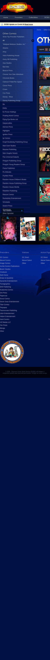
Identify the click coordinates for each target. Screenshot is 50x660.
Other (2, 331)
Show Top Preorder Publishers (13, 37)
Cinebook (3, 272)
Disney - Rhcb (8, 97)
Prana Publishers (9, 168)
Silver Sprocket (8, 213)
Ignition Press (7, 134)
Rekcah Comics (8, 194)
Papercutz (3, 296)
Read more (29, 24)
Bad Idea (6, 67)
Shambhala (7, 210)
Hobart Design (43, 373)
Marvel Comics (5, 260)
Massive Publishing (9, 149)
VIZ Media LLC (5, 322)
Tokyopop (3, 307)
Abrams (5, 48)
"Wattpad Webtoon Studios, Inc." (14, 44)
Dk (4, 104)
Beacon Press (8, 71)
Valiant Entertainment (7, 316)
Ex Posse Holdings (9, 112)
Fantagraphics (5, 284)
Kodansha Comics (6, 290)
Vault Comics (4, 319)
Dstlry (5, 108)
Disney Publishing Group (11, 101)
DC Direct (25, 257)
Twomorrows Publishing (8, 310)
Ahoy (4, 52)
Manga (2, 328)
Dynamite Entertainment (8, 281)
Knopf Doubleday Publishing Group (15, 142)
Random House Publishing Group (15, 183)
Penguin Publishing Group (12, 161)
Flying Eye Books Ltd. (10, 119)
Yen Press (3, 325)
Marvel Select (27, 260)
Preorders (19, 17)
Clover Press (7, 86)
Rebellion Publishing (10, 191)
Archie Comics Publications (9, 266)
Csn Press (6, 93)
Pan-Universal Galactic (11, 157)
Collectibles (33, 17)
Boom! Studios (5, 269)
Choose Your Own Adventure (13, 74)
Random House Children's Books (14, 179)
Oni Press (3, 293)
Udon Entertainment (7, 313)
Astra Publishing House (11, 55)
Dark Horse (4, 275)
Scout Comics (5, 299)
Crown (5, 89)
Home (5, 17)
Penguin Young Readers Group (14, 164)
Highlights (6, 131)
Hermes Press (8, 127)
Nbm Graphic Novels (10, 153)
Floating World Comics (11, 116)
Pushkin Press (8, 176)
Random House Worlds (11, 187)
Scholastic (6, 202)
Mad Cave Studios (9, 146)
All (3, 40)
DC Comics (4, 257)
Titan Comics (4, 305)
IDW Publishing (5, 287)
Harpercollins (7, 123)
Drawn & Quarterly (6, 278)
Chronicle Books (8, 78)
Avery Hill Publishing (10, 59)
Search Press (7, 206)
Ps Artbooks (7, 172)
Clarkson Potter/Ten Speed (12, 82)
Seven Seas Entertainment (9, 302)
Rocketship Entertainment (12, 198)
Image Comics (5, 263)
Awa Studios (7, 63)
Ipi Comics (6, 138)
